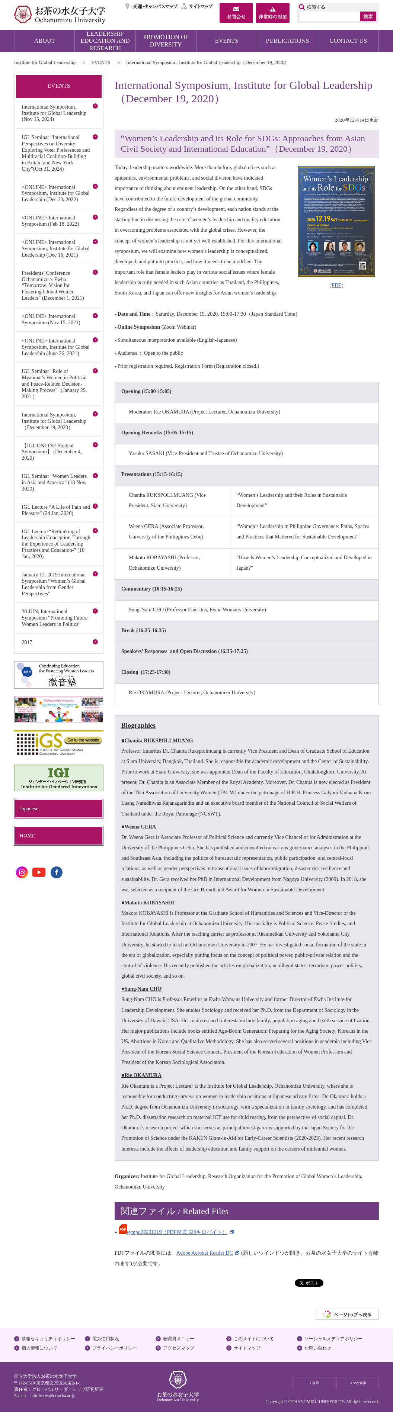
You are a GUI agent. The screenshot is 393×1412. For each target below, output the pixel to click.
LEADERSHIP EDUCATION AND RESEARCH (105, 41)
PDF (336, 285)
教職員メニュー (178, 1339)
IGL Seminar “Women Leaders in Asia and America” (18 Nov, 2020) (54, 482)
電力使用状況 (105, 1339)
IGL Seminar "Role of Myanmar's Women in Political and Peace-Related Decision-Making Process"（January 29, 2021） (54, 383)
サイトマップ (197, 6)
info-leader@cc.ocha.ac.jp (52, 1395)
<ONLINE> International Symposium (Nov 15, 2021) (51, 319)
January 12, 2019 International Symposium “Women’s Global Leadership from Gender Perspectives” (54, 584)
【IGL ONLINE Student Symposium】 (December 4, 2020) (52, 452)
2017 (27, 642)
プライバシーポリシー (114, 1348)
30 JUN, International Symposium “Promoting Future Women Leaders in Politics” (54, 617)
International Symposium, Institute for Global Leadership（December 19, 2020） (54, 421)
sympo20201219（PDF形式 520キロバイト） (173, 1232)
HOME (27, 836)
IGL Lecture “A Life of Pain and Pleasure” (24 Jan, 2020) (56, 510)
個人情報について (39, 1348)
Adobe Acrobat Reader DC (204, 1253)
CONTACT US (348, 40)
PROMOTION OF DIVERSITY (166, 40)
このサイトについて (254, 1339)
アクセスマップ (178, 1348)
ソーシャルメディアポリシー (333, 1339)
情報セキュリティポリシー (48, 1339)
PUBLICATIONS (287, 40)
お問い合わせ (317, 1348)
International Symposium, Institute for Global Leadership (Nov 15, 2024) (54, 113)
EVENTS (227, 40)
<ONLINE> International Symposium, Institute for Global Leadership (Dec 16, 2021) (55, 248)
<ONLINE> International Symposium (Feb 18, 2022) (50, 221)
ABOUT (44, 40)
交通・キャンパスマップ (152, 6)
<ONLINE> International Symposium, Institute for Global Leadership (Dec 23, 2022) (55, 193)
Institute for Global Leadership (45, 62)
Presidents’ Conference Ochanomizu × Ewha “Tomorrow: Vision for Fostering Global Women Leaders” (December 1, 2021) (53, 285)
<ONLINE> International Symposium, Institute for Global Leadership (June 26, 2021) (55, 347)
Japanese (29, 808)
